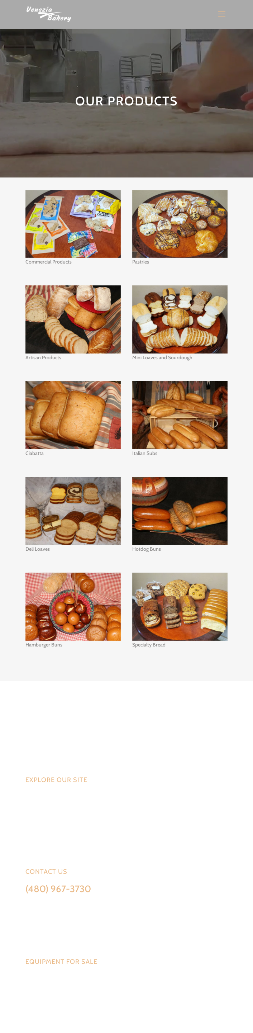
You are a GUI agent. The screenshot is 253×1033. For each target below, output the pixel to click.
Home (32, 797)
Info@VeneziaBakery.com (54, 903)
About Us (37, 830)
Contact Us (40, 841)
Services (36, 808)
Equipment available (48, 979)
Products (38, 819)
